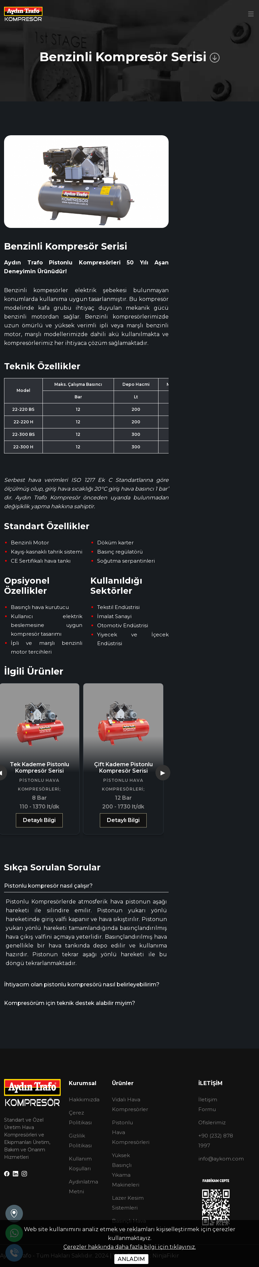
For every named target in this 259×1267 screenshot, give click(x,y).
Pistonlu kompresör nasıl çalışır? (48, 886)
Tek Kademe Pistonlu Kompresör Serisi (39, 767)
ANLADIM (131, 1259)
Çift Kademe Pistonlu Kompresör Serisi (123, 767)
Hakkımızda (84, 1099)
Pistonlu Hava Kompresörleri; (39, 785)
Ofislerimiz (212, 1122)
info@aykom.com (221, 1158)
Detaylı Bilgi (39, 820)
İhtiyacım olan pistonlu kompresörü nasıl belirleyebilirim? (82, 984)
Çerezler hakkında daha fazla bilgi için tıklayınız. (129, 1247)
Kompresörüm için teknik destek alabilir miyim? (69, 1003)
